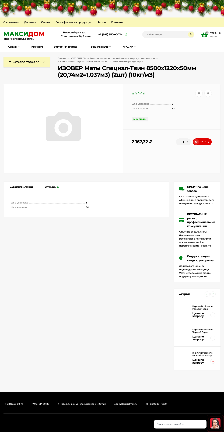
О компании (11, 22)
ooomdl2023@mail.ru (125, 404)
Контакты (117, 22)
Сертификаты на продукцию (73, 22)
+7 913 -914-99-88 (40, 404)
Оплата (45, 22)
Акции (101, 22)
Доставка (30, 22)
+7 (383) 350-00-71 (109, 34)
